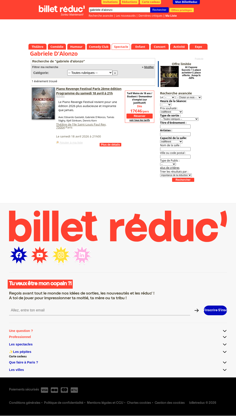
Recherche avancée (101, 16)
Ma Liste (171, 16)
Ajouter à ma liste (71, 142)
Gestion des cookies (170, 403)
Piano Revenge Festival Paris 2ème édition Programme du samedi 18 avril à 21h (89, 90)
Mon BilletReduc (186, 2)
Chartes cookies (139, 403)
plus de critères (170, 168)
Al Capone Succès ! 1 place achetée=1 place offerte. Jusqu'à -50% (191, 72)
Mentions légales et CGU (105, 403)
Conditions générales (24, 403)
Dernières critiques (150, 16)
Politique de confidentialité (63, 403)
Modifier (149, 67)
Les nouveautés (126, 16)
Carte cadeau (151, 2)
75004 (60, 127)
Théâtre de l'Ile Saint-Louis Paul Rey (81, 124)
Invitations (110, 2)
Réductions (129, 2)
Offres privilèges (181, 10)
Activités (60, 96)
